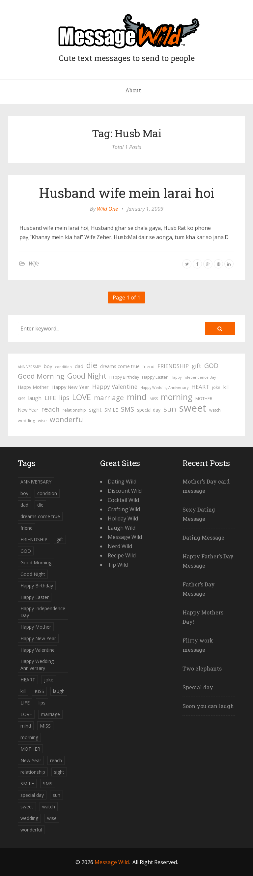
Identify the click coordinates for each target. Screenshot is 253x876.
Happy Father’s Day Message (208, 561)
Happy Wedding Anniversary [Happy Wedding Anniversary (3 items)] (164, 387)
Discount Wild (125, 490)
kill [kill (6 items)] (226, 387)
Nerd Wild (120, 546)
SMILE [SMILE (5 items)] (111, 410)
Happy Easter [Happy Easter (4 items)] (155, 377)
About (133, 90)
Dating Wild (122, 481)
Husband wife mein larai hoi (126, 193)
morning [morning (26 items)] (176, 397)
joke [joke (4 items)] (216, 387)
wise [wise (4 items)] (42, 420)
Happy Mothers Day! (203, 617)
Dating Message (203, 537)
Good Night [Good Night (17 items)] (86, 376)
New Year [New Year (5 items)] (28, 410)
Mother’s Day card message (206, 486)
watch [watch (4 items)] (215, 410)
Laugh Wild (121, 527)
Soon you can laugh (208, 706)
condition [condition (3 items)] (63, 366)
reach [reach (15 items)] (50, 409)
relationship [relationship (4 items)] (74, 410)
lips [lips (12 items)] (64, 397)
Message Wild (125, 537)
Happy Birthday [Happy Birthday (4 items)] (124, 377)
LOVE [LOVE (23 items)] (81, 397)
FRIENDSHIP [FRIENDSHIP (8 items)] (173, 366)
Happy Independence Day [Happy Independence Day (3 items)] (193, 377)
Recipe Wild (122, 555)
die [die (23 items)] (91, 365)
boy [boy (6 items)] (48, 366)
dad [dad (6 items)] (79, 366)
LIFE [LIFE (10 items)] (50, 398)
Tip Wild (118, 564)
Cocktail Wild (123, 500)
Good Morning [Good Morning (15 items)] (41, 376)
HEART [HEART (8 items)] (200, 387)
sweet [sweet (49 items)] (192, 408)
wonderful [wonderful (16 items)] (67, 419)
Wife (34, 263)
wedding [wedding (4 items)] (26, 420)
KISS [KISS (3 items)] (21, 398)
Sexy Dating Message (199, 514)
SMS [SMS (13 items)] (127, 409)
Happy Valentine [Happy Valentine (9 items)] (114, 387)
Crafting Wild (124, 509)
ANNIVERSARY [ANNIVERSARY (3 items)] (29, 366)
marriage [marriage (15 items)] (109, 397)
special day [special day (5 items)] (148, 410)
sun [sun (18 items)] (169, 409)
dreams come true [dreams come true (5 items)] (120, 366)
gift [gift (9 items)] (196, 366)
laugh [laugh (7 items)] (35, 398)
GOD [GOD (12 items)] (211, 365)
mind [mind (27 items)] (137, 396)
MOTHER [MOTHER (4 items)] (203, 398)
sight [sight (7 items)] (95, 409)
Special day (198, 687)
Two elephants (202, 668)
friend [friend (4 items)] (149, 366)
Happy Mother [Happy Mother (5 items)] (33, 387)
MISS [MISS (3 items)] (154, 398)
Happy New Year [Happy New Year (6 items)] (70, 387)
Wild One (107, 208)
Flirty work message (198, 645)
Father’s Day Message (199, 589)
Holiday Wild (123, 518)
